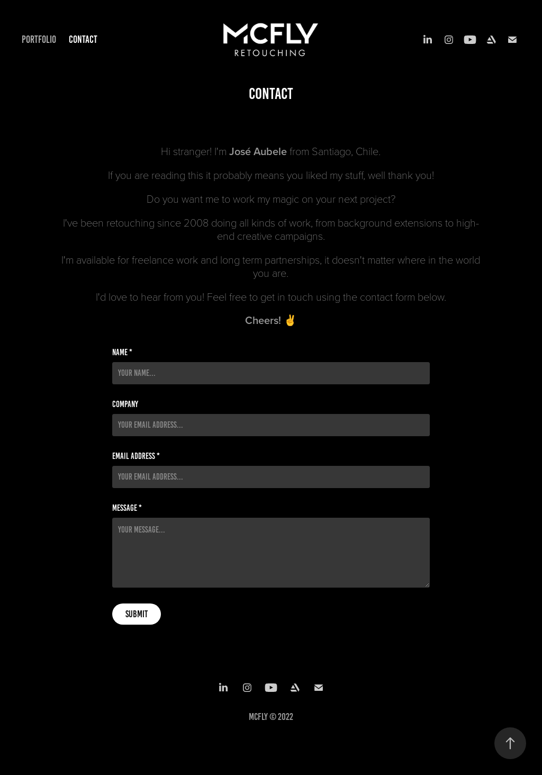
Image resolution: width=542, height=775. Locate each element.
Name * (122, 352)
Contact (83, 39)
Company (125, 404)
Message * (127, 508)
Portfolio (39, 39)
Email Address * (136, 456)
